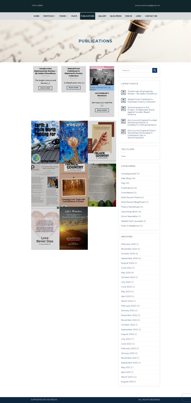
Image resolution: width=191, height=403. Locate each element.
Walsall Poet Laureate (132, 221)
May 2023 (126, 291)
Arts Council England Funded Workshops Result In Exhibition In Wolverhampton (142, 122)
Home (36, 16)
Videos (128, 16)
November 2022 (129, 320)
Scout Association (129, 216)
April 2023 (126, 296)
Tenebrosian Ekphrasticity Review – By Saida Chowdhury (142, 92)
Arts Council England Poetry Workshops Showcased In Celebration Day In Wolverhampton (142, 134)
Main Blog (126, 178)
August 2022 (127, 334)
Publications (87, 16)
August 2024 (127, 263)
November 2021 (129, 358)
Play (123, 183)
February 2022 (128, 348)
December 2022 (129, 315)
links (138, 16)
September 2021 (129, 363)
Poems (64, 16)
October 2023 (128, 277)
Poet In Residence (130, 226)
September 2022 (129, 329)
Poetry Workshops (130, 207)
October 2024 (128, 253)
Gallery (102, 16)
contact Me (151, 16)
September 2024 (129, 258)
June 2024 (126, 268)
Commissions (127, 192)
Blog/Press (115, 16)
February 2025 (128, 244)
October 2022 (128, 325)
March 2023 (127, 301)
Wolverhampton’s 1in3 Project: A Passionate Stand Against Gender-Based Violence (141, 111)
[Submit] (154, 70)
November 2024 (129, 249)
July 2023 (126, 282)
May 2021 (125, 367)
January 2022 (128, 353)
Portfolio (49, 16)
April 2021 (126, 372)
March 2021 (126, 377)
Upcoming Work (129, 212)
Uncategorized (128, 174)
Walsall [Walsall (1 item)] (123, 156)
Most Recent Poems (131, 197)
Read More (45, 88)
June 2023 (126, 287)
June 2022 (126, 344)
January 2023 (128, 310)
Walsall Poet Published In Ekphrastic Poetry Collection (142, 100)
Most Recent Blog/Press (133, 202)
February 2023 (128, 306)
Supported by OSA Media (44, 400)
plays (74, 16)
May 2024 (126, 272)
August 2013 (127, 382)
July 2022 (126, 339)
